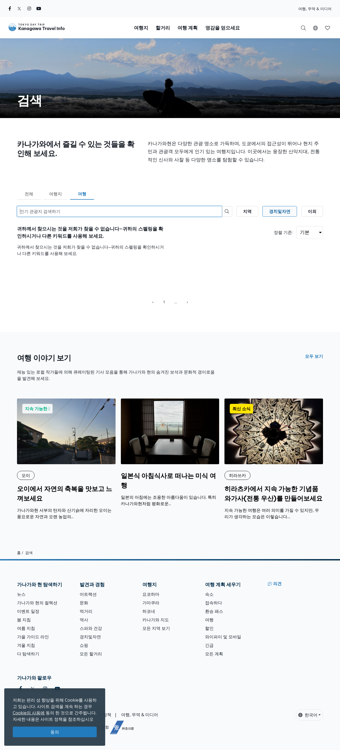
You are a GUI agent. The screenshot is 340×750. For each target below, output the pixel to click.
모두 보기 (314, 356)
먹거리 (86, 611)
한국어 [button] (307, 715)
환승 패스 (214, 611)
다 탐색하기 (28, 654)
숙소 (209, 594)
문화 (84, 603)
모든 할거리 (91, 654)
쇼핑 (84, 645)
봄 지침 (24, 620)
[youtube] (38, 8)
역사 (84, 620)
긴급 (209, 645)
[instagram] (29, 8)
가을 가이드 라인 (33, 637)
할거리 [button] (163, 28)
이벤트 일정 (28, 611)
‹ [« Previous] (152, 301)
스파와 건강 (91, 628)
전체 (29, 194)
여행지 (55, 194)
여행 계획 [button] (187, 28)
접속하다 (213, 603)
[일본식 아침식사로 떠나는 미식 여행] (170, 453)
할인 (209, 628)
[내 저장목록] (327, 27)
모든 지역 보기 (156, 628)
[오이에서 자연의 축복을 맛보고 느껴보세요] (66, 459)
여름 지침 (26, 628)
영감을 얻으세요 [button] (222, 28)
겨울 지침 (26, 645)
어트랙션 (88, 594)
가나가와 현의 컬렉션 (37, 603)
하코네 (148, 611)
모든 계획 (214, 654)
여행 (82, 194)
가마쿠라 (150, 603)
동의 (54, 732)
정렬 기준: (283, 232)
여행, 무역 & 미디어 (315, 8)
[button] (315, 27)
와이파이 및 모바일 (223, 637)
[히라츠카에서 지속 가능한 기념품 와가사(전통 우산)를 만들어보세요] (273, 459)
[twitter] (19, 8)
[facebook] (9, 8)
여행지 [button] (141, 28)
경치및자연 (90, 637)
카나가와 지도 (155, 620)
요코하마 (150, 594)
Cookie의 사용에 (29, 713)
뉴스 (21, 594)
